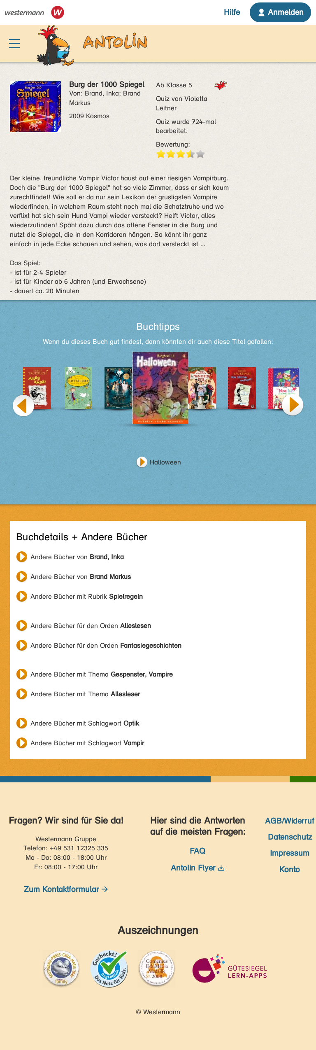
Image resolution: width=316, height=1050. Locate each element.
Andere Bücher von (77, 557)
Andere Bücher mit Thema (101, 674)
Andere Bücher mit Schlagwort (84, 723)
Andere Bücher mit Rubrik (86, 596)
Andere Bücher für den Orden (90, 626)
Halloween (165, 462)
